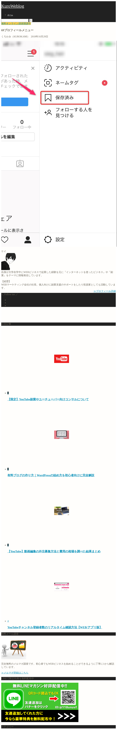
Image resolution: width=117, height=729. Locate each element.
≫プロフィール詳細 (105, 291)
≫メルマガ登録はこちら (14, 672)
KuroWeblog (12, 6)
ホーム (10, 15)
